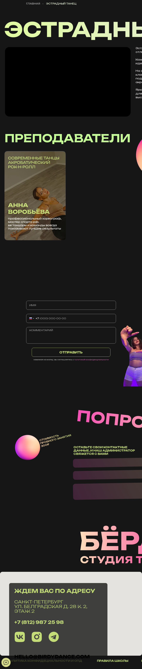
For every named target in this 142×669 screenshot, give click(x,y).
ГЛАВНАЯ (33, 3)
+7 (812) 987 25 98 (39, 622)
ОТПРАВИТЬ (71, 352)
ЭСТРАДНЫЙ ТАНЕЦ (61, 3)
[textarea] (71, 335)
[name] (71, 305)
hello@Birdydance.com (52, 656)
